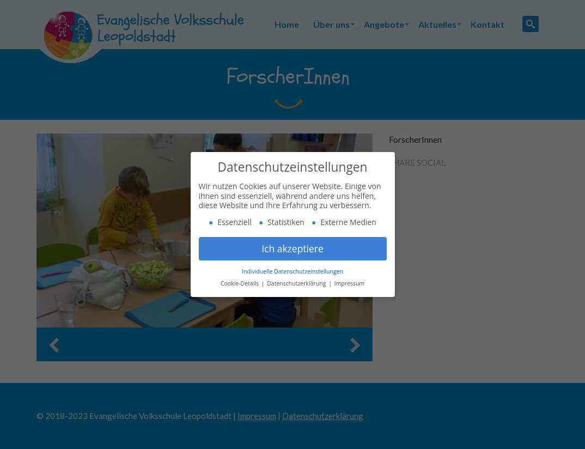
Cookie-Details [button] (240, 283)
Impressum (349, 283)
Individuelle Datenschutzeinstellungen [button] (292, 271)
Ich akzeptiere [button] (292, 248)
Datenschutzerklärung (297, 283)
